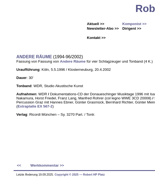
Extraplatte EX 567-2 (34, 106)
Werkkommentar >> (47, 165)
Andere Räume (73, 61)
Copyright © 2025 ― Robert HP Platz (79, 174)
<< (19, 165)
